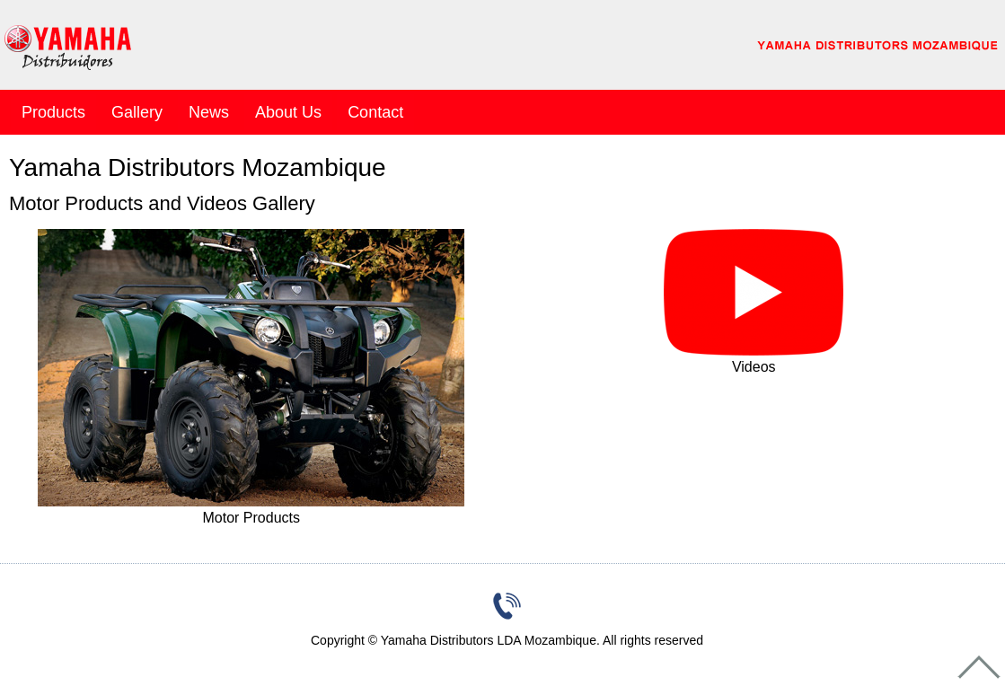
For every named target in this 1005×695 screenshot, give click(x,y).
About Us (288, 112)
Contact (375, 112)
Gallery (137, 112)
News (209, 112)
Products (53, 112)
